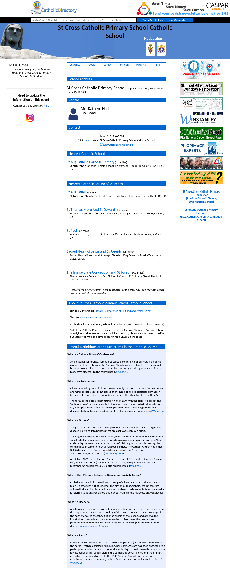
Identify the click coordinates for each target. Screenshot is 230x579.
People (91, 64)
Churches (75, 64)
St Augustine (76, 192)
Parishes (141, 64)
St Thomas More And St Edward (91, 209)
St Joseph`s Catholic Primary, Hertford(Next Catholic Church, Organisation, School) (201, 215)
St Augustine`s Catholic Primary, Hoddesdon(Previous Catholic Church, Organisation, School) (201, 196)
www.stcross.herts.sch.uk (116, 144)
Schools (124, 64)
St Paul (72, 230)
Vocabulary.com (114, 453)
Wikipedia (120, 371)
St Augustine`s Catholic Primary (90, 162)
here (46, 105)
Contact (108, 64)
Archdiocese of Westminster (96, 317)
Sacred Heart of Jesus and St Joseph (94, 251)
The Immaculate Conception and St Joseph (99, 272)
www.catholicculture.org (94, 526)
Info (157, 64)
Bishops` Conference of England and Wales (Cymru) (124, 310)
